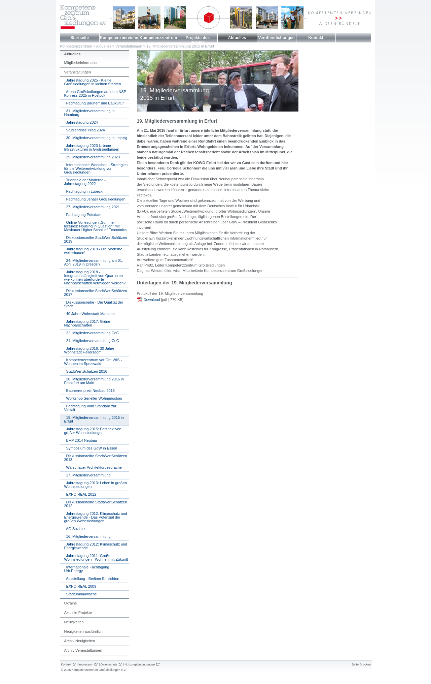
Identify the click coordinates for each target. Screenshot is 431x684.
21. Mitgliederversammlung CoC (91, 341)
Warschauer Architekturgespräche (93, 467)
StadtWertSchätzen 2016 (85, 371)
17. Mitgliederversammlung (87, 475)
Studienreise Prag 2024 (84, 130)
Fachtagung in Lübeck (83, 191)
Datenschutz (109, 664)
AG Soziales (75, 529)
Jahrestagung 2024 (81, 122)
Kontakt (315, 37)
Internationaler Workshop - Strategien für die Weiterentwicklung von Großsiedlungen (96, 168)
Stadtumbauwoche (80, 594)
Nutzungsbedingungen (139, 664)
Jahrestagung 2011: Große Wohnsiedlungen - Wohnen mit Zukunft (96, 557)
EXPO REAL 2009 (80, 586)
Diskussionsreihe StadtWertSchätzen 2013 (95, 458)
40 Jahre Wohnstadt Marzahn (89, 314)
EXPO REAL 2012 (80, 494)
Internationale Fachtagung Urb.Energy (86, 569)
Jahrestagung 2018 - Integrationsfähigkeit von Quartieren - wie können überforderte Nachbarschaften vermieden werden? (95, 277)
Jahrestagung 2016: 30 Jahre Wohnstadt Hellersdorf (89, 350)
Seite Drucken (361, 664)
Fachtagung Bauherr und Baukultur (94, 103)
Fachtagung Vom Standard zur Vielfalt (90, 408)
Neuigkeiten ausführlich (83, 631)
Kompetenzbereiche (119, 37)
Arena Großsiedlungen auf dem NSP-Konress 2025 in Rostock (96, 93)
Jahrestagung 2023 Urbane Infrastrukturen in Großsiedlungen (91, 147)
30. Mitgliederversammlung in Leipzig (96, 138)
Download (152, 300)
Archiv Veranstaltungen (83, 650)
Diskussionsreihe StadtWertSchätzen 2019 (95, 239)
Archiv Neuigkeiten (79, 641)
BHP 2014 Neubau (80, 440)
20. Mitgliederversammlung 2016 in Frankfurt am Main (94, 381)
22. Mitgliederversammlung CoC (91, 333)
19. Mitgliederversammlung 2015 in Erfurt (180, 46)
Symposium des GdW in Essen (90, 448)
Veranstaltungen (128, 46)
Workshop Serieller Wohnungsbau (93, 398)
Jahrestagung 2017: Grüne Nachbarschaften (87, 323)
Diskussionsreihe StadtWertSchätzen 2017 (95, 293)
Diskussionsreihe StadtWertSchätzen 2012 (95, 504)
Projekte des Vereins (198, 40)
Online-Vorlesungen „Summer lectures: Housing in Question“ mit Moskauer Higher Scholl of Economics (95, 226)
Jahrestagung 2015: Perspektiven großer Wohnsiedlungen (92, 431)
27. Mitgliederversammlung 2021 (92, 207)
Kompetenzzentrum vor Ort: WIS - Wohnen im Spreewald (93, 362)
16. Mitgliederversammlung (87, 536)
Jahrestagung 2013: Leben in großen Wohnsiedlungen (95, 485)
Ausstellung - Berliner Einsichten (91, 579)
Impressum (86, 664)
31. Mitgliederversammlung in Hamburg (89, 113)
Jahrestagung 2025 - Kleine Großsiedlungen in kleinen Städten (92, 82)
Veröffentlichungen (276, 37)
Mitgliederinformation (81, 63)
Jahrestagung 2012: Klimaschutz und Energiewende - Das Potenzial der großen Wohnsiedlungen (95, 517)
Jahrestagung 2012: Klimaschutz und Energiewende (95, 546)
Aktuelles (237, 37)
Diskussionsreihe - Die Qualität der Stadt (93, 304)
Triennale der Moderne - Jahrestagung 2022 (85, 182)
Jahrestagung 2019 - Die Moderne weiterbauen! (93, 251)
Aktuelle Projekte (78, 613)
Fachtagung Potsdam (83, 215)
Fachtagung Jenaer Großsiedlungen (94, 199)
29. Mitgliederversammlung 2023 (92, 157)
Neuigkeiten (74, 622)
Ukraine (70, 603)
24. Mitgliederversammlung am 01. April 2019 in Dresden (93, 262)
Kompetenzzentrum (158, 37)
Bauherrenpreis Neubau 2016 (89, 390)
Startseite (79, 37)
